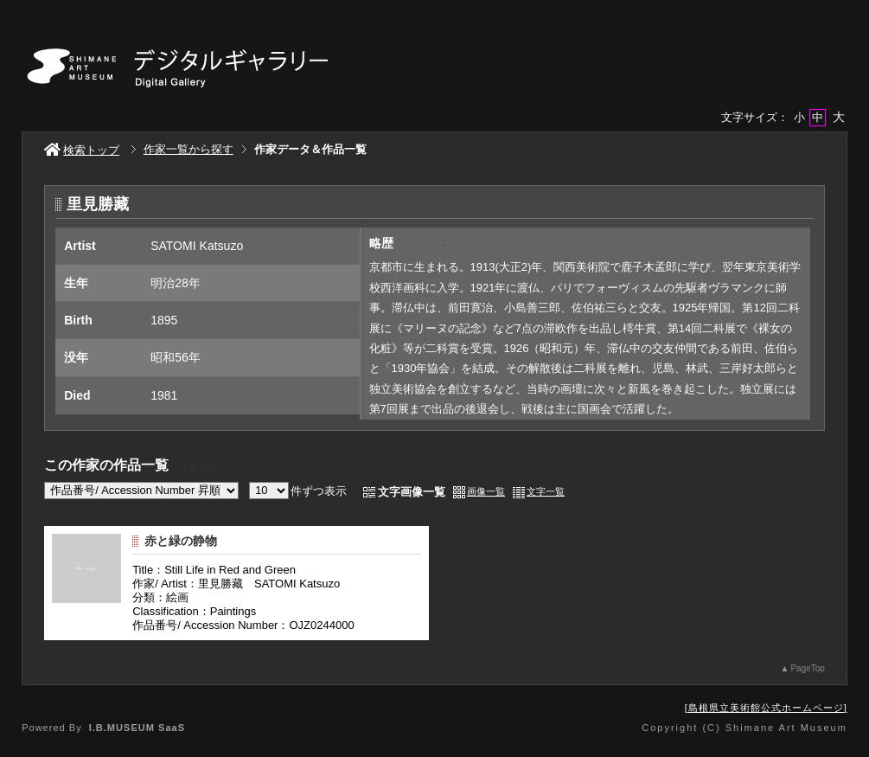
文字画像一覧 (411, 491)
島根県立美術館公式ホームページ (766, 707)
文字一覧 (546, 491)
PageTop (807, 668)
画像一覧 (486, 491)
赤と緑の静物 (180, 541)
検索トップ (81, 150)
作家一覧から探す (188, 149)
